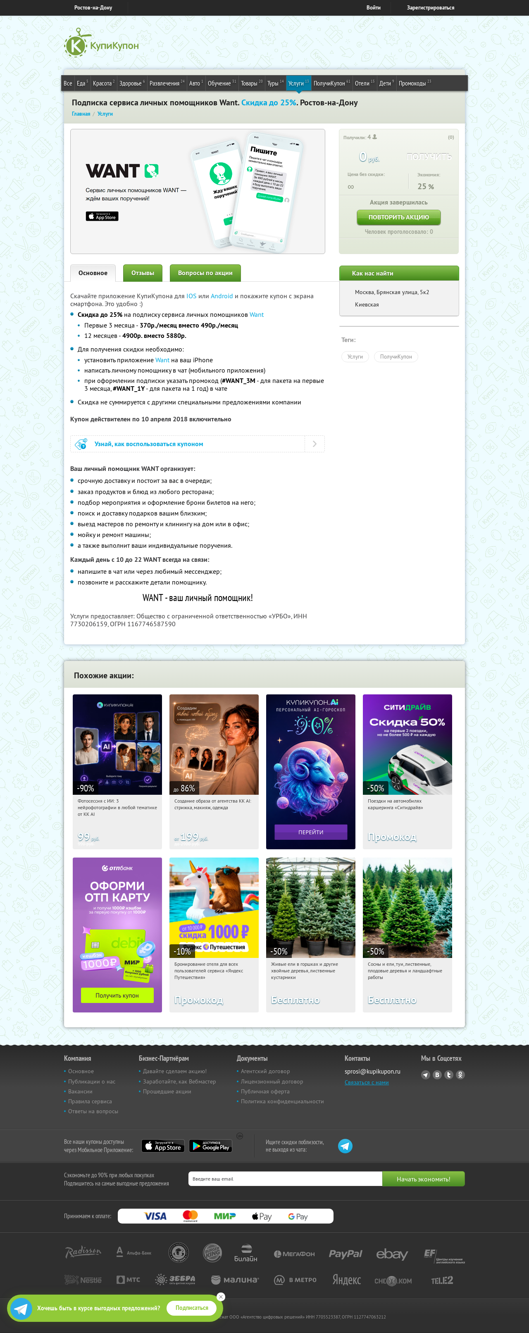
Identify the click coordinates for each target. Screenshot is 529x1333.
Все (68, 83)
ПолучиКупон (332, 82)
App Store (163, 1145)
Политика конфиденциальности (282, 1101)
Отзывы (142, 273)
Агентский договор (265, 1071)
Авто (196, 82)
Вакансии (80, 1091)
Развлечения (167, 82)
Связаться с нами (367, 1082)
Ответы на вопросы (93, 1111)
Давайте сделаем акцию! (175, 1071)
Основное (93, 273)
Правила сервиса (90, 1101)
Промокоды (415, 82)
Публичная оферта (265, 1091)
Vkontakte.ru (437, 1074)
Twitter (448, 1074)
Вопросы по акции (205, 273)
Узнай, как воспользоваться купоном (149, 444)
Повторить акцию (399, 217)
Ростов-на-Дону (93, 7)
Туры (275, 82)
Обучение (222, 82)
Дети (386, 82)
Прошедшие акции (167, 1091)
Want (257, 314)
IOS (192, 296)
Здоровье (132, 82)
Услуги (298, 82)
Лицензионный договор (272, 1081)
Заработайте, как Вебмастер (179, 1081)
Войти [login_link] (374, 7)
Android (223, 296)
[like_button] (442, 137)
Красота (104, 82)
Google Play (210, 1145)
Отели (365, 82)
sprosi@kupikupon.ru (372, 1071)
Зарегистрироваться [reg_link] (431, 7)
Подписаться (192, 1308)
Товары (252, 82)
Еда (82, 82)
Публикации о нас (91, 1081)
